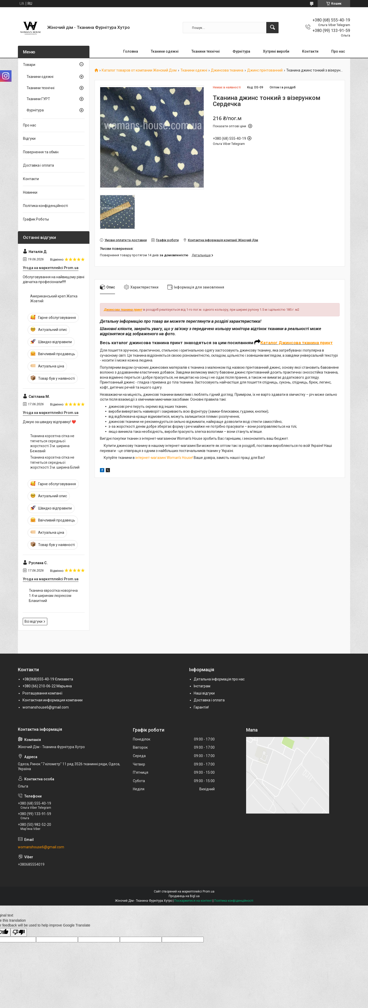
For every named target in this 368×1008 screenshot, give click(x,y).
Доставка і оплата (38, 165)
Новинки (30, 192)
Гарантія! (201, 707)
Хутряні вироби (276, 51)
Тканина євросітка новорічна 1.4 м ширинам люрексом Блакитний (53, 595)
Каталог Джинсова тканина (289, 342)
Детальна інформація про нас (219, 679)
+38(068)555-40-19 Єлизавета (47, 679)
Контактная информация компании (52, 700)
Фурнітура (241, 51)
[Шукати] (272, 27)
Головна (130, 51)
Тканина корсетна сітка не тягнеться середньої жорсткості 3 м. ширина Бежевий (52, 443)
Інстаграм (202, 686)
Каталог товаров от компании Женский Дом (139, 70)
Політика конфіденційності (45, 206)
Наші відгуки (204, 693)
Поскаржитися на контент (193, 900)
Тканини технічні (205, 51)
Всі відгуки (33, 621)
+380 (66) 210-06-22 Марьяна (47, 686)
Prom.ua (208, 891)
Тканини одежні (165, 51)
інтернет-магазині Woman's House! (164, 458)
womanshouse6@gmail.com (45, 707)
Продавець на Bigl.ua (184, 896)
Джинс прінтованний (265, 70)
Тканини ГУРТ (38, 99)
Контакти (310, 51)
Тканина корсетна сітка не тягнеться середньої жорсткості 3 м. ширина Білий (54, 462)
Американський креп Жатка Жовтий (53, 298)
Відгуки (29, 138)
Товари (29, 65)
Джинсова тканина (227, 70)
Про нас (338, 51)
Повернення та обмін (41, 152)
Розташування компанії (42, 693)
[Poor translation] (18, 932)
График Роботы (36, 219)
